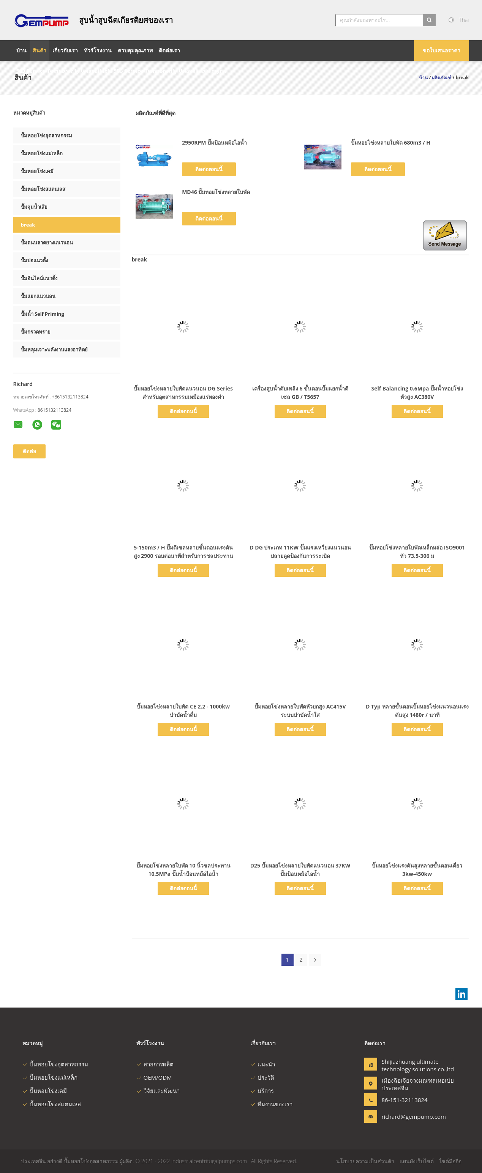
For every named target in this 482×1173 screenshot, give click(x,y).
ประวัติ (262, 1077)
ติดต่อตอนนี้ (209, 169)
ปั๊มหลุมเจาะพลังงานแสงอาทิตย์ (54, 349)
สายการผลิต (155, 1064)
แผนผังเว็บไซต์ (417, 1161)
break (28, 224)
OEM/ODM (154, 1077)
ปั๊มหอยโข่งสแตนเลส (43, 189)
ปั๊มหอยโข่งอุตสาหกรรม (46, 135)
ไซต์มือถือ (450, 1161)
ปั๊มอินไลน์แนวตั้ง (39, 278)
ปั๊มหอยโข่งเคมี (37, 171)
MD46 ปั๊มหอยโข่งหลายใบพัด (216, 191)
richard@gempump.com (406, 1116)
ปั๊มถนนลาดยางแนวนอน (47, 242)
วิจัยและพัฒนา (158, 1090)
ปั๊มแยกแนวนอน (38, 296)
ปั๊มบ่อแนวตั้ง (34, 260)
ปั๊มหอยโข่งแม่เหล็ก (42, 153)
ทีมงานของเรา (271, 1104)
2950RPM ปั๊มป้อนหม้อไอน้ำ (214, 142)
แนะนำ (262, 1064)
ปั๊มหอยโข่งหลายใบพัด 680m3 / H (390, 142)
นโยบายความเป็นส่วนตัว (365, 1161)
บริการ (262, 1090)
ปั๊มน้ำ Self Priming (42, 313)
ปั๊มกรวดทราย (36, 331)
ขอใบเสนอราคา (441, 50)
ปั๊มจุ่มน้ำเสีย (34, 206)
